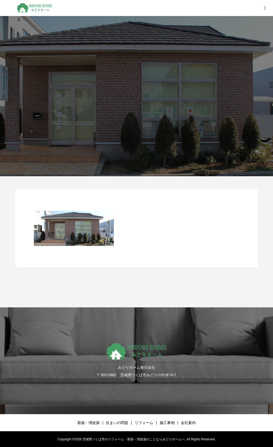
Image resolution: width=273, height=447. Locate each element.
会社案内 (188, 423)
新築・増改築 (88, 423)
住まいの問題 (117, 423)
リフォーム (144, 423)
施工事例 (167, 423)
